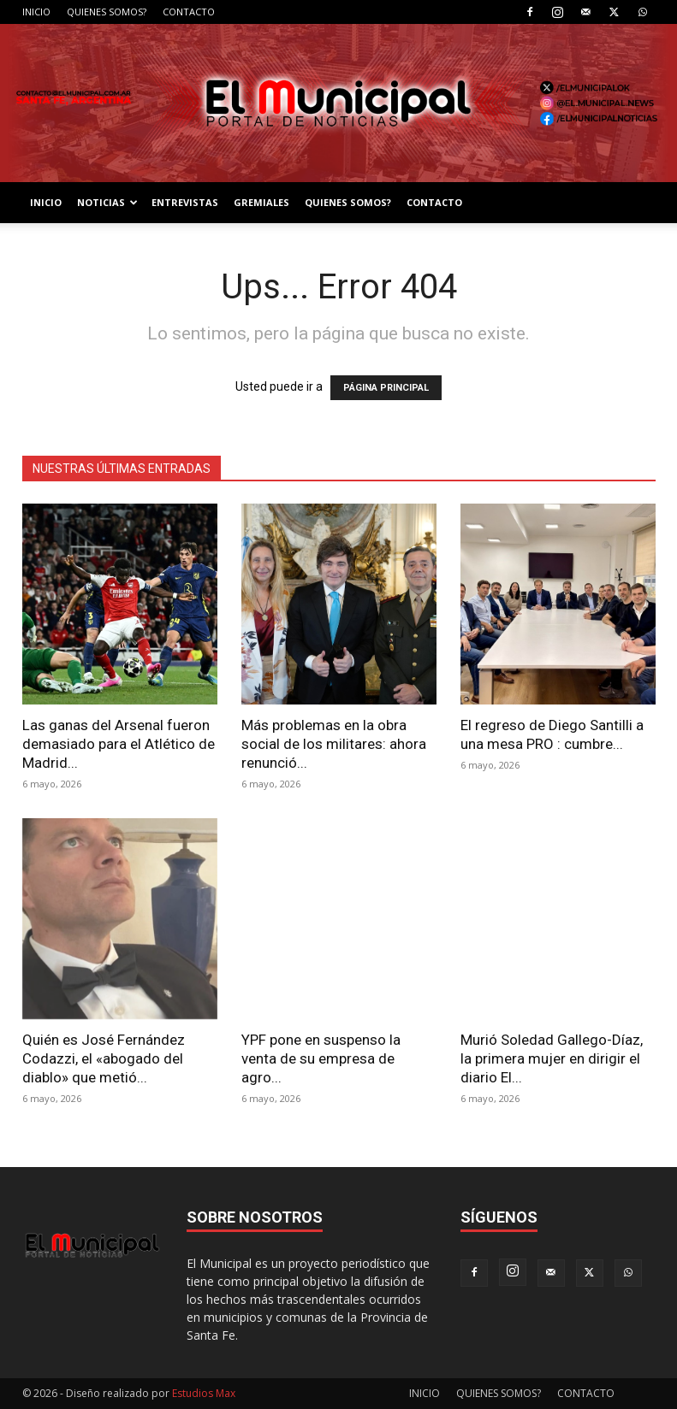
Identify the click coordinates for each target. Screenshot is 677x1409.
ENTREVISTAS (184, 202)
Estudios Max (203, 1393)
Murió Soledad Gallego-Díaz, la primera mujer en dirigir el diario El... (551, 1058)
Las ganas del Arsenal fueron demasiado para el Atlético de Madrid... (118, 743)
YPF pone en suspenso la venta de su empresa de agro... (321, 1058)
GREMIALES (261, 202)
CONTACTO (189, 11)
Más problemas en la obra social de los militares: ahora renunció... (333, 743)
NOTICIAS (107, 202)
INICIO (36, 11)
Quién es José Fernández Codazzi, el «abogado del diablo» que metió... (103, 1058)
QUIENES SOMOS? (106, 11)
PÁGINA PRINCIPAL (386, 387)
